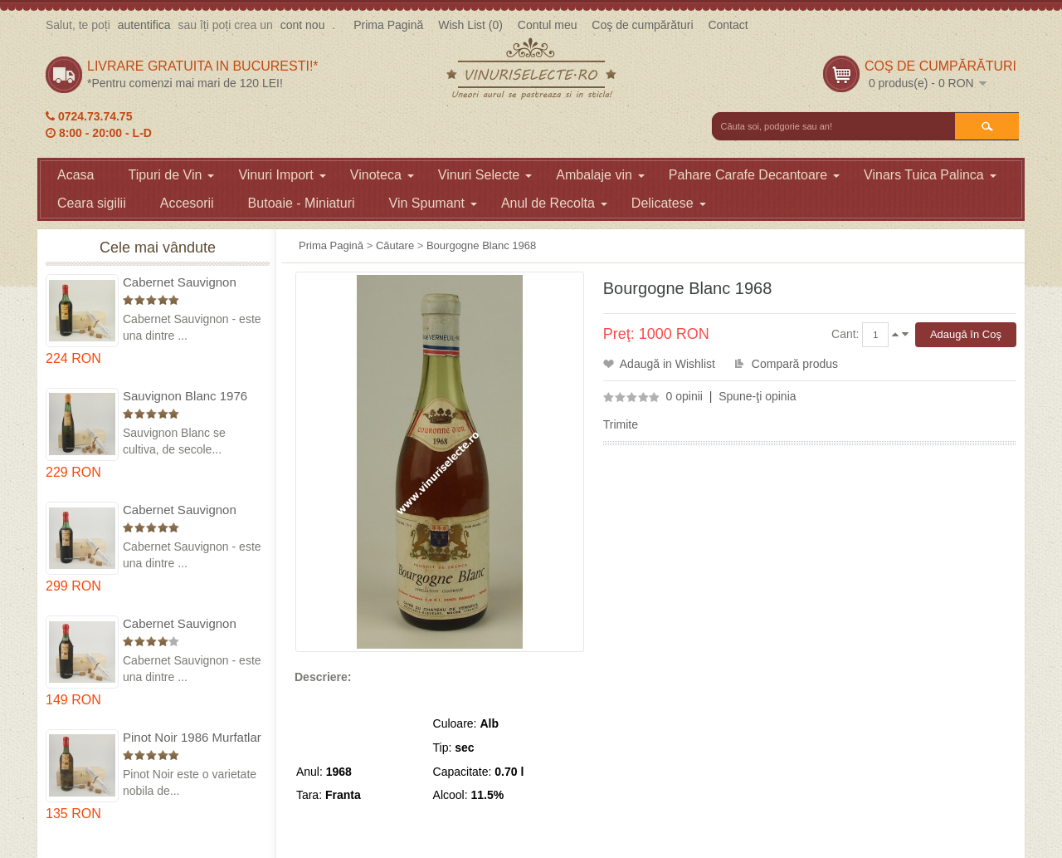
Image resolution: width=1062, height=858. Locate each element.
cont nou (302, 25)
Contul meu (547, 25)
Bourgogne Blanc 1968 (481, 245)
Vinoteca (382, 175)
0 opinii (684, 396)
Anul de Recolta (554, 203)
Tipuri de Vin (171, 175)
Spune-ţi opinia (757, 396)
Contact (728, 25)
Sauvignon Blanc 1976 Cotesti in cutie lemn (185, 396)
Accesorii (187, 203)
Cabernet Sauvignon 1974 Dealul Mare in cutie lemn (179, 510)
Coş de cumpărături (642, 25)
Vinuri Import (281, 175)
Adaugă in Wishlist (667, 363)
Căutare (395, 245)
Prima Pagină (388, 25)
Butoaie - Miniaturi (301, 203)
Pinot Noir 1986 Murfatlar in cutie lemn (192, 738)
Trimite (620, 424)
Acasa (75, 175)
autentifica (144, 25)
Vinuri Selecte (485, 175)
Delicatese (668, 203)
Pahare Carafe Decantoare (754, 175)
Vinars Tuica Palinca (930, 175)
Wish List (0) (470, 25)
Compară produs (795, 363)
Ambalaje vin (600, 175)
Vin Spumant (433, 203)
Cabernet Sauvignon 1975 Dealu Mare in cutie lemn (192, 283)
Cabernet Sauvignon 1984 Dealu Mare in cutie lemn (192, 624)
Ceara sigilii (91, 203)
